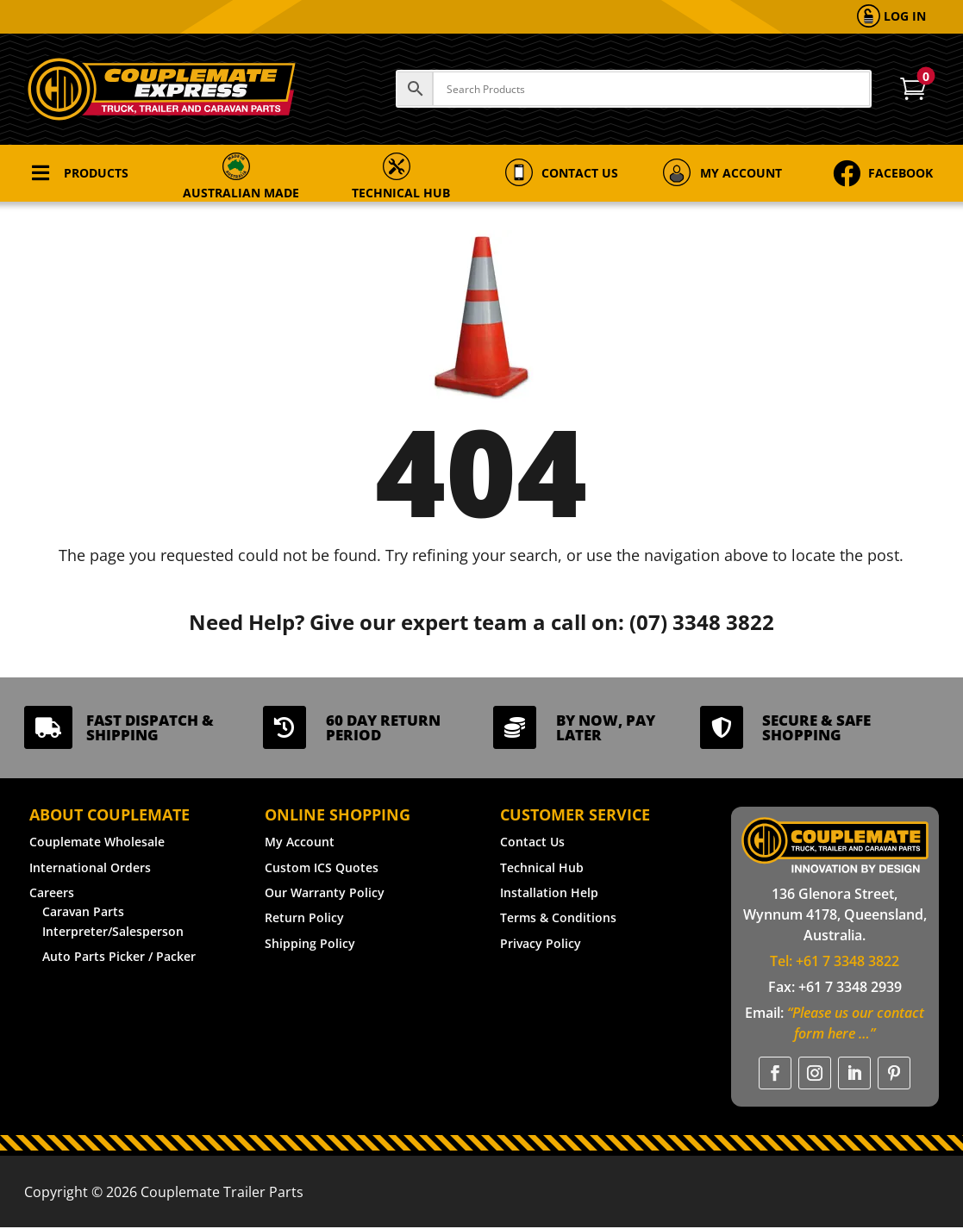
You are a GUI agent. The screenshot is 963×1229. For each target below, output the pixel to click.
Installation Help (549, 892)
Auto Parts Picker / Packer (119, 956)
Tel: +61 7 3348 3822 (834, 960)
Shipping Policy (310, 943)
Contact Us (532, 841)
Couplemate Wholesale (97, 841)
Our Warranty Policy (325, 892)
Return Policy (304, 917)
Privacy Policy (540, 943)
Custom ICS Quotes (321, 867)
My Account (300, 841)
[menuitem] (891, 17)
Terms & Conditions (558, 917)
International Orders (90, 867)
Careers (51, 892)
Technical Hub (542, 867)
